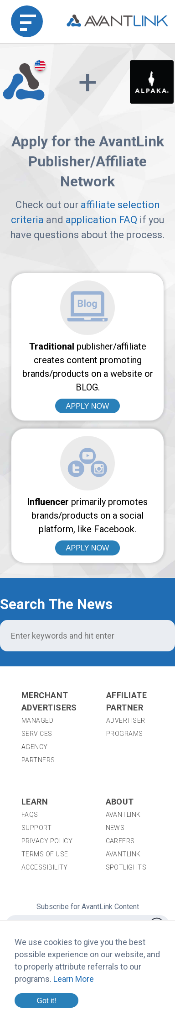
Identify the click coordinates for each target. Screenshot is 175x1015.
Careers (120, 841)
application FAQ (101, 219)
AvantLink (123, 814)
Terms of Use (44, 854)
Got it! (46, 1000)
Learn (34, 801)
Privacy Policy (46, 841)
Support (36, 827)
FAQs (29, 814)
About (120, 801)
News (115, 827)
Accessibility (44, 867)
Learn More (73, 979)
